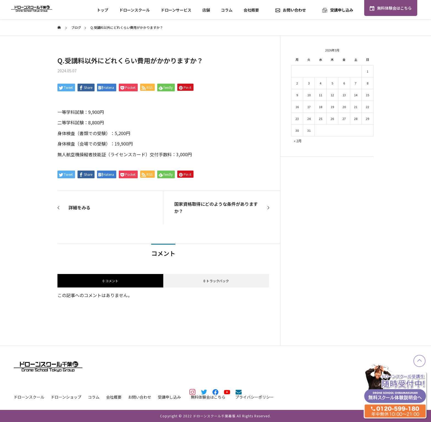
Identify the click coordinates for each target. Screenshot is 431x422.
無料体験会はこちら (394, 8)
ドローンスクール (134, 10)
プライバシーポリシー (254, 397)
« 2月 (298, 140)
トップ (102, 10)
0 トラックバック (216, 280)
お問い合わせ (294, 10)
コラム (227, 10)
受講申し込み (341, 10)
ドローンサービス (176, 10)
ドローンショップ (66, 397)
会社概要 (251, 10)
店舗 (206, 10)
